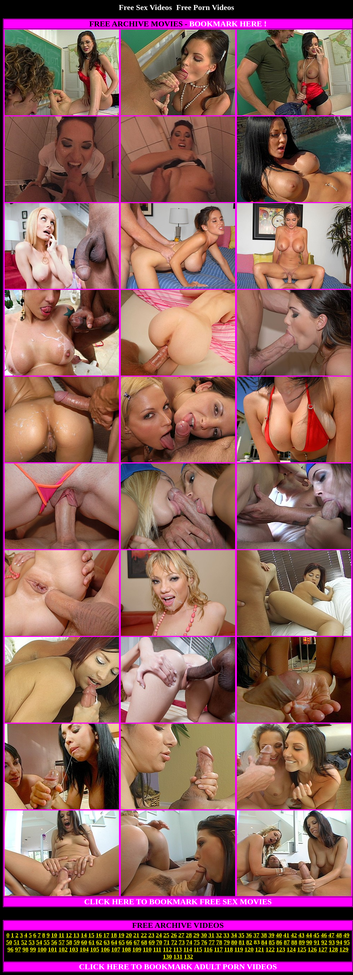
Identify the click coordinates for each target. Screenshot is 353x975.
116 (208, 949)
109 (136, 949)
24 (159, 935)
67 (137, 942)
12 (69, 935)
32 (219, 935)
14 (84, 935)
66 (129, 942)
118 (228, 949)
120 (249, 949)
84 (264, 942)
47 (331, 935)
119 (238, 949)
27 (181, 935)
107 (115, 949)
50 (9, 942)
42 (294, 935)
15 (91, 935)
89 (302, 942)
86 (279, 942)
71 (167, 942)
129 (344, 949)
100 (42, 949)
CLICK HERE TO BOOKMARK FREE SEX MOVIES (178, 901)
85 (272, 942)
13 (76, 935)
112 (167, 949)
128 (333, 949)
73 (182, 942)
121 (259, 949)
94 (339, 942)
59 (77, 942)
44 (309, 935)
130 (167, 956)
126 (312, 949)
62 (99, 942)
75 (197, 942)
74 (189, 942)
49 (346, 935)
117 (218, 949)
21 (136, 935)
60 (84, 942)
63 (107, 942)
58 (69, 942)
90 (309, 942)
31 (211, 935)
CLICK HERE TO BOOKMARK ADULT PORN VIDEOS (178, 966)
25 (166, 935)
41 (286, 935)
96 (11, 949)
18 (114, 935)
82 (249, 942)
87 (287, 942)
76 (204, 942)
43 (301, 935)
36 (249, 935)
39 (271, 935)
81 (242, 942)
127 (323, 949)
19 (121, 935)
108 (126, 949)
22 (144, 935)
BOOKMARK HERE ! (228, 23)
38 (264, 935)
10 (54, 935)
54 (39, 942)
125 (302, 949)
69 (152, 942)
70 (159, 942)
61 (92, 942)
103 (73, 949)
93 (332, 942)
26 (174, 935)
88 (294, 942)
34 (234, 935)
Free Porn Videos (205, 7)
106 (105, 949)
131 (178, 956)
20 (129, 935)
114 (187, 949)
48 (339, 935)
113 (177, 949)
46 (324, 935)
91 (317, 942)
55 (47, 942)
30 (204, 935)
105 (94, 949)
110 (147, 949)
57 (62, 942)
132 (188, 956)
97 (18, 949)
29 (196, 935)
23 (151, 935)
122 (270, 949)
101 (52, 949)
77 (212, 942)
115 (198, 949)
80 (234, 942)
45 (316, 935)
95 (347, 942)
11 (61, 935)
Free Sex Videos (145, 7)
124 (291, 949)
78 (219, 942)
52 (24, 942)
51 (17, 942)
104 (84, 949)
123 (280, 949)
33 (226, 935)
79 (227, 942)
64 (114, 942)
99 (33, 949)
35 (241, 935)
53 (32, 942)
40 (279, 935)
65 (122, 942)
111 (157, 949)
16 (99, 935)
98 (26, 949)
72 (174, 942)
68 (144, 942)
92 (324, 942)
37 (256, 935)
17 (106, 935)
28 (189, 935)
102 (63, 949)
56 (54, 942)
